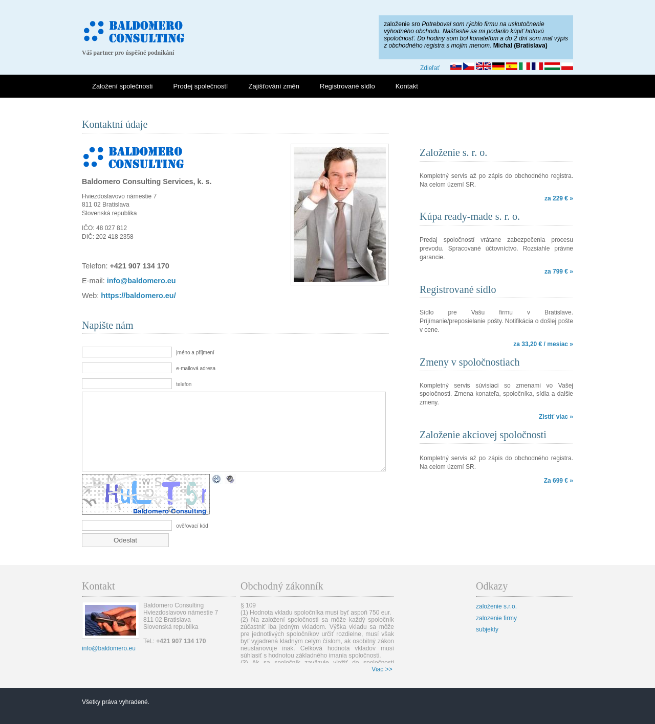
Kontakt (407, 86)
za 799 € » (558, 271)
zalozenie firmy (496, 633)
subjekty (487, 644)
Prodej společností (200, 86)
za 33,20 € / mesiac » (543, 344)
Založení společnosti (122, 86)
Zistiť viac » (556, 416)
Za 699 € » (558, 480)
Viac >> (382, 684)
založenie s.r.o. (496, 621)
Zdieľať (430, 68)
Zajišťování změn (273, 86)
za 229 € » (558, 198)
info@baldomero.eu (141, 281)
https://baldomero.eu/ (138, 295)
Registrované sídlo (347, 86)
